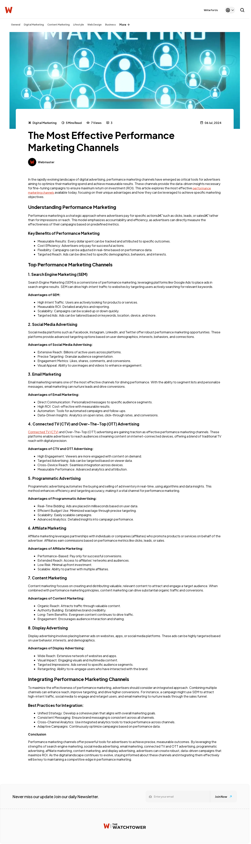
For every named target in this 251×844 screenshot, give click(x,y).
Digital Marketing (34, 24)
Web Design (94, 24)
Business (110, 24)
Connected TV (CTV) (43, 432)
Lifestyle (78, 24)
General (15, 24)
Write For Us (211, 10)
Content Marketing (58, 24)
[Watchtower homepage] (124, 826)
